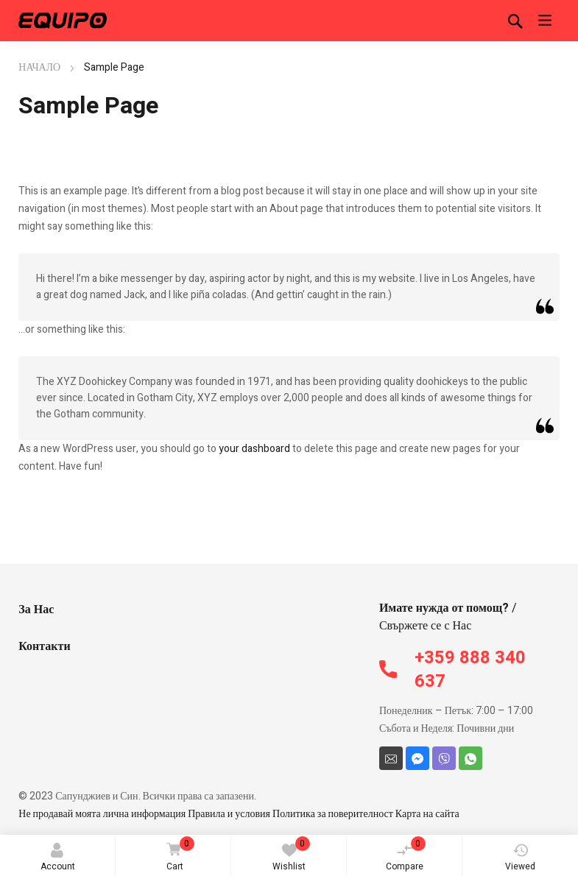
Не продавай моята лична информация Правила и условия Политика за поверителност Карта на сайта (238, 814)
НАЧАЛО (39, 67)
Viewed (520, 858)
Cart (178, 855)
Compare (406, 854)
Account (57, 858)
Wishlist (291, 854)
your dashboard (254, 448)
